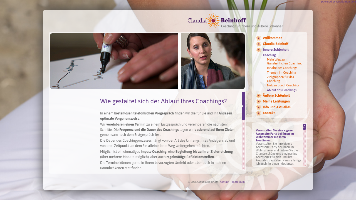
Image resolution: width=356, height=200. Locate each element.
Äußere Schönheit (276, 96)
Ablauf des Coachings (281, 90)
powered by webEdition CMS (338, 1)
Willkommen (272, 38)
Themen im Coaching (281, 72)
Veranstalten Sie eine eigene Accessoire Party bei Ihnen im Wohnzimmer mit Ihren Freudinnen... (275, 135)
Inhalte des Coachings (282, 67)
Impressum (238, 181)
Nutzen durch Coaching (283, 85)
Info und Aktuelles (277, 107)
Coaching (269, 55)
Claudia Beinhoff (275, 44)
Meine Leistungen (276, 101)
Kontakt (269, 113)
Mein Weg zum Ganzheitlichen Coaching (284, 61)
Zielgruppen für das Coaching (280, 78)
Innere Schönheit (276, 50)
